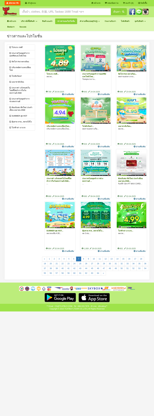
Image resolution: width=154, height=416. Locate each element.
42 (74, 268)
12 (106, 259)
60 (74, 273)
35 (139, 264)
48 (110, 268)
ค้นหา (118, 11)
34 (133, 264)
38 (51, 268)
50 (122, 268)
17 (135, 259)
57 (57, 273)
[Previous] (44, 259)
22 (63, 264)
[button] (29, 21)
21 (57, 264)
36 (145, 264)
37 (45, 268)
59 (68, 273)
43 (80, 268)
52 (133, 268)
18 (141, 259)
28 (98, 264)
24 (74, 264)
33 (128, 264)
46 (98, 268)
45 (92, 268)
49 (116, 268)
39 (57, 268)
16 (129, 259)
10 (94, 259)
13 (111, 259)
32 (122, 264)
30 (110, 264)
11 (100, 259)
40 (63, 268)
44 (86, 268)
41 (68, 268)
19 (45, 264)
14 (117, 259)
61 (80, 273)
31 (116, 264)
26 (86, 264)
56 (51, 273)
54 (145, 268)
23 (68, 264)
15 (123, 259)
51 (128, 268)
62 (86, 273)
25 (80, 264)
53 (139, 268)
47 (104, 268)
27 (92, 264)
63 (92, 273)
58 (63, 273)
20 (51, 264)
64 (98, 273)
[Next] (103, 273)
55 (45, 273)
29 (104, 264)
